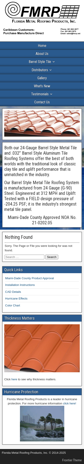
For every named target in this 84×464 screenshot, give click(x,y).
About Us (42, 54)
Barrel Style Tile (40, 62)
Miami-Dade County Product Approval (29, 278)
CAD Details (13, 291)
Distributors (40, 70)
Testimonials (40, 94)
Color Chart (12, 305)
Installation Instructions (20, 285)
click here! (69, 403)
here (14, 379)
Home (42, 46)
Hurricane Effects (16, 298)
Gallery (42, 78)
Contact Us (42, 102)
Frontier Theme (72, 460)
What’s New (42, 86)
